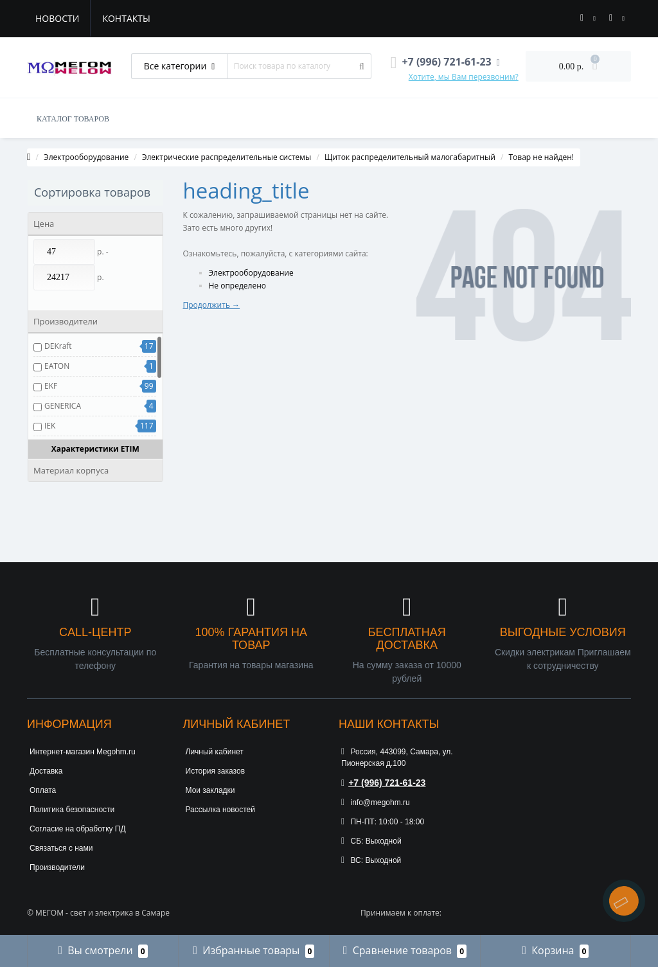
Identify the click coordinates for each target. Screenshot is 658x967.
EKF (50, 385)
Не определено (238, 285)
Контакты (126, 18)
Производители (57, 867)
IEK (49, 425)
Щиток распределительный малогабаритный (410, 157)
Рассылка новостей (220, 809)
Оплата (43, 790)
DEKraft (58, 346)
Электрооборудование (86, 157)
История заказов (215, 771)
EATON (56, 365)
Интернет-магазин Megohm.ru (83, 751)
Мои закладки (210, 790)
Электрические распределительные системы (226, 157)
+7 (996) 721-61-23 (383, 782)
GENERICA (62, 405)
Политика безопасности (72, 809)
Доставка (46, 771)
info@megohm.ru (375, 802)
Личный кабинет (215, 751)
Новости (57, 18)
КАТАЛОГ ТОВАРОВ (73, 118)
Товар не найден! (541, 157)
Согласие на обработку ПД (78, 828)
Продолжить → (211, 304)
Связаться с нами (61, 848)
